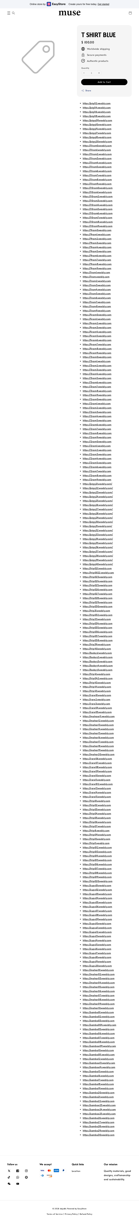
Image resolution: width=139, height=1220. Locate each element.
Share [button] (86, 90)
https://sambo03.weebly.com (99, 1020)
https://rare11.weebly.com (96, 779)
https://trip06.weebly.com (97, 822)
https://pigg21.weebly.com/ (97, 483)
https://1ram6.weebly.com (97, 297)
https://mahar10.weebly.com (98, 1007)
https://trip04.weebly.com (97, 813)
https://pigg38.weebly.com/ (98, 555)
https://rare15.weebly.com (97, 796)
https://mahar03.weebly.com (99, 978)
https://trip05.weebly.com (97, 817)
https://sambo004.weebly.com (99, 1024)
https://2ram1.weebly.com (97, 403)
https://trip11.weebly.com (96, 843)
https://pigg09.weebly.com (97, 120)
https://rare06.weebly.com (97, 758)
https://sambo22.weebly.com (99, 1101)
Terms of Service (55, 1214)
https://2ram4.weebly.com (97, 416)
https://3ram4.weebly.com (97, 373)
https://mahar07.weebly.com (99, 995)
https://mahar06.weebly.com (99, 991)
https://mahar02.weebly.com (99, 974)
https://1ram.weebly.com (96, 276)
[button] (9, 13)
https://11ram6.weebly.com (97, 170)
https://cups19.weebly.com (97, 961)
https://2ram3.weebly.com (97, 412)
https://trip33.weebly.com (97, 619)
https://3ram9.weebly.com (97, 394)
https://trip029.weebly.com (97, 602)
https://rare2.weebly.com (96, 699)
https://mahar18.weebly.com (98, 745)
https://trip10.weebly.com (96, 838)
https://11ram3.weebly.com (97, 158)
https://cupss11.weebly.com (97, 927)
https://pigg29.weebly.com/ (98, 517)
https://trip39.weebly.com (97, 644)
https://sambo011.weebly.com (99, 1054)
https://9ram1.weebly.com (97, 234)
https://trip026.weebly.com (97, 589)
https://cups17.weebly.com (97, 953)
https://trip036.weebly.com (97, 631)
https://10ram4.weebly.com (98, 204)
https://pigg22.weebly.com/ (98, 488)
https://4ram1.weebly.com (97, 318)
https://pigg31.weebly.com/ (97, 526)
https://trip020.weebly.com (97, 881)
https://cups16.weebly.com (97, 948)
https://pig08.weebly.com (97, 116)
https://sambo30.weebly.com (99, 1134)
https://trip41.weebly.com (96, 674)
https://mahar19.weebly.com (98, 750)
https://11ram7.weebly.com (97, 175)
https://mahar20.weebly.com (99, 754)
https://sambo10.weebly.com (98, 1050)
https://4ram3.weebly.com (97, 327)
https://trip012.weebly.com (97, 847)
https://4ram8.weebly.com (97, 348)
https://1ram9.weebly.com (97, 310)
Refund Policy (86, 1214)
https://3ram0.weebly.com (97, 356)
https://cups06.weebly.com (97, 906)
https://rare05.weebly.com (97, 712)
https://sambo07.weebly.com (99, 1037)
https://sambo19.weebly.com (98, 1088)
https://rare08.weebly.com (97, 767)
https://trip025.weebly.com (97, 585)
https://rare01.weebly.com (97, 695)
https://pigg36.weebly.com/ (98, 547)
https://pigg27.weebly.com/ (98, 509)
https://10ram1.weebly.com (97, 192)
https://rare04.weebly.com (97, 707)
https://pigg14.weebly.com (97, 128)
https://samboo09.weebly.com (99, 1046)
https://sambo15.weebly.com (98, 1071)
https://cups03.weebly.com (97, 893)
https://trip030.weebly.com (97, 606)
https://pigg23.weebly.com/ (98, 492)
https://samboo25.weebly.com (99, 1113)
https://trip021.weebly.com (97, 568)
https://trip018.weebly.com (97, 872)
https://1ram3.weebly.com (97, 285)
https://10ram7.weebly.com (97, 217)
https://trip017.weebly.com (97, 868)
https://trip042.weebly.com (98, 678)
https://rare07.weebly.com (97, 762)
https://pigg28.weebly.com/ (98, 513)
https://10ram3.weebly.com (97, 200)
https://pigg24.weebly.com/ (98, 496)
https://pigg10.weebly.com (97, 124)
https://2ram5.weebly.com (97, 420)
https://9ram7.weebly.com (97, 259)
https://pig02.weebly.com (97, 103)
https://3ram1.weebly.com (97, 361)
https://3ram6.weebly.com (97, 382)
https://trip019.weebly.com (97, 876)
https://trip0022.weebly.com (98, 572)
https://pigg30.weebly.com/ (98, 521)
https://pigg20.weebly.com (97, 141)
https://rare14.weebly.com (97, 792)
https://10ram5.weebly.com (97, 209)
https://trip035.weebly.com (97, 627)
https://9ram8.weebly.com (97, 264)
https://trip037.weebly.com (97, 636)
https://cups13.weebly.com (97, 936)
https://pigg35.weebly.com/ (98, 542)
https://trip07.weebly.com (97, 826)
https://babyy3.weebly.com (97, 661)
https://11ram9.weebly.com (97, 183)
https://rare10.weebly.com (97, 775)
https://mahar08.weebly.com (99, 999)
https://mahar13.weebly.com (98, 724)
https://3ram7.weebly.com (97, 386)
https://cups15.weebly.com (97, 944)
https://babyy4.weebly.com (98, 665)
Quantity (85, 68)
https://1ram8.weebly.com (97, 306)
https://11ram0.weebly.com (97, 145)
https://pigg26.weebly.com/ (98, 504)
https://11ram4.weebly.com (97, 162)
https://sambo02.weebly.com (99, 1016)
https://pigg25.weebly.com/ (98, 500)
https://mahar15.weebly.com (98, 733)
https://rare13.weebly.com (97, 788)
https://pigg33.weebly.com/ (98, 534)
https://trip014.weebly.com (97, 855)
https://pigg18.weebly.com (97, 137)
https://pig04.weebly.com (97, 107)
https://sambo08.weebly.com (99, 1041)
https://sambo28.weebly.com (99, 1126)
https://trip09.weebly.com (97, 834)
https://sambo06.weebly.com (99, 1033)
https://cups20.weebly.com (97, 965)
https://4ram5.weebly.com (97, 335)
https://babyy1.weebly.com (97, 652)
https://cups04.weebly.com (97, 898)
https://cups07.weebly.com (97, 910)
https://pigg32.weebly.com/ (98, 530)
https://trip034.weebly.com (97, 623)
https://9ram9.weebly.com (97, 268)
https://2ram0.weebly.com (97, 399)
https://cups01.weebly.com (97, 885)
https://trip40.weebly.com (97, 648)
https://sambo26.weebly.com (99, 1117)
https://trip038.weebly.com (98, 640)
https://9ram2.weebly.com (97, 238)
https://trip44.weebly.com (97, 686)
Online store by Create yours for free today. (69, 4)
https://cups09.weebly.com (97, 919)
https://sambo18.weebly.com (98, 1084)
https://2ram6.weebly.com (97, 424)
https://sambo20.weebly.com (99, 1092)
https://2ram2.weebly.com (97, 407)
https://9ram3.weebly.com (97, 242)
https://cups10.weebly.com (97, 923)
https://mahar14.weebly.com (98, 728)
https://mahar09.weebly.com (99, 1003)
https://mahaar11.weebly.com (99, 716)
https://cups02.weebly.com (97, 889)
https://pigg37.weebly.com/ (98, 551)
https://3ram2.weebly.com (97, 365)
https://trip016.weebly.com (97, 864)
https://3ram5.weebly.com (97, 378)
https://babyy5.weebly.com (97, 669)
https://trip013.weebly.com (97, 851)
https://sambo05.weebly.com (99, 1029)
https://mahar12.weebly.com (98, 720)
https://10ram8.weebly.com (98, 221)
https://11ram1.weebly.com (97, 149)
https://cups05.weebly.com (97, 902)
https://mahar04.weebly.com (99, 982)
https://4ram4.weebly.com (97, 331)
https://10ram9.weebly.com (97, 226)
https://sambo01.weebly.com (98, 1012)
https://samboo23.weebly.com (99, 1105)
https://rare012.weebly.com (98, 783)
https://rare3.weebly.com (96, 703)
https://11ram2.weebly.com (97, 154)
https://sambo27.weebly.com (98, 1122)
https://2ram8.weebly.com (97, 433)
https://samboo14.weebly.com (99, 1067)
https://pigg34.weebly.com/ (98, 538)
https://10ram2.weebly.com (98, 196)
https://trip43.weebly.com (97, 682)
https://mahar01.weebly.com (98, 969)
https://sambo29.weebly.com (98, 1130)
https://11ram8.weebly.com (97, 179)
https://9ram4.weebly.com (97, 247)
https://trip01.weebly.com (96, 800)
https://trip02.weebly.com (97, 805)
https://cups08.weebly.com (97, 914)
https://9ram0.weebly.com (97, 230)
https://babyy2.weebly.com (98, 657)
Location (76, 1171)
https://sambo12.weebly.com (98, 1058)
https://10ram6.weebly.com (98, 213)
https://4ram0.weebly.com (97, 314)
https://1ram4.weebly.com (97, 289)
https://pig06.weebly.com (97, 111)
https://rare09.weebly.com (97, 771)
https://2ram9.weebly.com (97, 437)
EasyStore (82, 1208)
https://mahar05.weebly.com (99, 986)
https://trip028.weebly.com (97, 598)
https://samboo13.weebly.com (99, 1062)
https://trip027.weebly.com (97, 593)
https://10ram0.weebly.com (98, 187)
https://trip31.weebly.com (96, 610)
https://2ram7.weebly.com (97, 428)
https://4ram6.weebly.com (97, 340)
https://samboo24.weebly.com (99, 1109)
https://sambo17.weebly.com (98, 1079)
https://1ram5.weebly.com (97, 293)
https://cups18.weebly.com (97, 957)
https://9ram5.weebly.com (97, 251)
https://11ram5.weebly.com (97, 166)
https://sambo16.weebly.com (98, 1075)
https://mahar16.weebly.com (98, 737)
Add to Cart (104, 81)
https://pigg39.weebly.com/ (98, 559)
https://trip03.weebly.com (97, 809)
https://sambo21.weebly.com (98, 1096)
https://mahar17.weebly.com (98, 741)
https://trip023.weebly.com (97, 576)
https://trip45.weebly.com (97, 690)
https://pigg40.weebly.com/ (98, 564)
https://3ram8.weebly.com (97, 390)
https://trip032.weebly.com (97, 614)
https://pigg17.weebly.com (97, 132)
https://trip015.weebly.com (97, 860)
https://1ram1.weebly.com (96, 272)
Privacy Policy (71, 1214)
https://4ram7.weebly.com (97, 344)
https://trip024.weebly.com (97, 581)
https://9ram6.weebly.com (97, 255)
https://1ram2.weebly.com (97, 280)
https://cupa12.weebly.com (97, 931)
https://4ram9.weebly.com (97, 352)
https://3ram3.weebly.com (97, 369)
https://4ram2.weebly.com (97, 323)
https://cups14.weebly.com (97, 940)
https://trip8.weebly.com (96, 830)
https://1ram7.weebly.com (97, 302)
